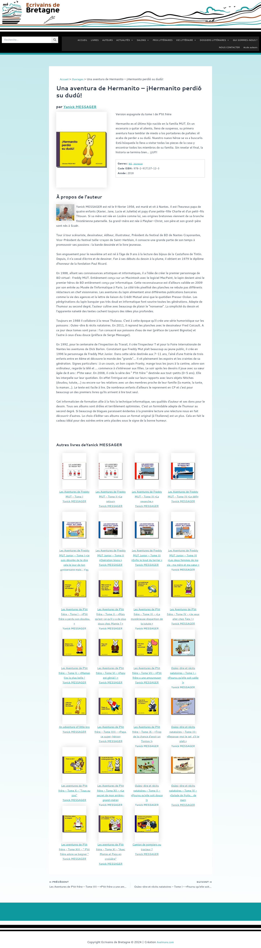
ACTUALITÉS (124, 40)
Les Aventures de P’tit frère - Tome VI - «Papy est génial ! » (110, 672)
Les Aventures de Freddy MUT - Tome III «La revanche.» (146, 496)
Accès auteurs (250, 47)
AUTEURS (107, 40)
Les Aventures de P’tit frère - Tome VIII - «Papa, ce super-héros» (110, 731)
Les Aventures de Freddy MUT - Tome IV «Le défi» (183, 496)
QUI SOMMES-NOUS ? (245, 40)
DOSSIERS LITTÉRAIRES (214, 40)
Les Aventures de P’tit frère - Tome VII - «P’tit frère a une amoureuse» (147, 672)
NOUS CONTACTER (229, 47)
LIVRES (95, 40)
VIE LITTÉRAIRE (186, 40)
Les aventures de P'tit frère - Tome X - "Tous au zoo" (74, 790)
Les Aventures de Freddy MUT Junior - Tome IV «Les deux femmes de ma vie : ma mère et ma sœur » (183, 559)
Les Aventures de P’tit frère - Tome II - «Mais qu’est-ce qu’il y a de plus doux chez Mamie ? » (111, 618)
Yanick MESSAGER (81, 106)
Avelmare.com (165, 942)
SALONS (143, 40)
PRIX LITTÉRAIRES (162, 40)
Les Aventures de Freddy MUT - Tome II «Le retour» (110, 496)
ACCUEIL (82, 40)
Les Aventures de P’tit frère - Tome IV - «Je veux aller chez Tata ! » (183, 614)
